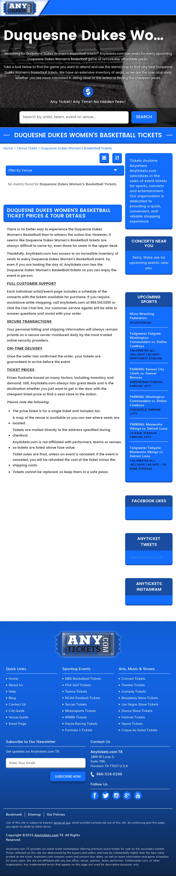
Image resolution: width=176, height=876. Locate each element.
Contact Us (17, 704)
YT (138, 795)
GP (127, 795)
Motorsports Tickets (80, 710)
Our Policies (56, 814)
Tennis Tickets (76, 691)
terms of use (62, 822)
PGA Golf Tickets (78, 684)
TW (105, 795)
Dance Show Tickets (136, 710)
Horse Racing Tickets (81, 723)
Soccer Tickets (76, 704)
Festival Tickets (133, 717)
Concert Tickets (133, 678)
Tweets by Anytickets (146, 557)
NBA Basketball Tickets (83, 678)
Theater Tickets (133, 684)
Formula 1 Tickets (78, 730)
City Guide (17, 710)
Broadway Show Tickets (139, 697)
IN (116, 795)
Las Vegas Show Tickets (139, 704)
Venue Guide (18, 717)
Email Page (17, 723)
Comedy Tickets (133, 691)
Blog (12, 697)
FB (95, 795)
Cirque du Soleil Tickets (139, 730)
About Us (16, 684)
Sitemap (34, 814)
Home (13, 678)
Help (12, 691)
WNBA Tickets (76, 717)
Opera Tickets (132, 723)
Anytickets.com (46, 835)
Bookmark (14, 814)
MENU (168, 7)
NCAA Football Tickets (82, 697)
